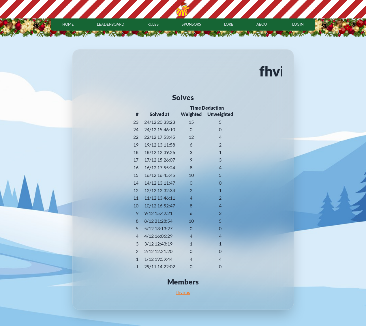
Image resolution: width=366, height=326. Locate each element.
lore (228, 24)
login (298, 24)
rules (153, 24)
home (68, 24)
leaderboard (110, 24)
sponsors (191, 24)
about (262, 24)
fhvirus (183, 292)
